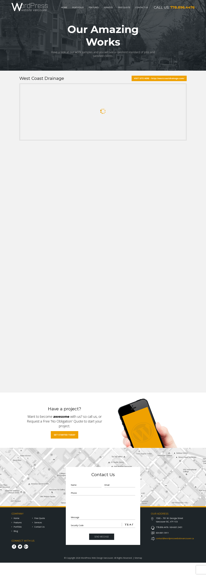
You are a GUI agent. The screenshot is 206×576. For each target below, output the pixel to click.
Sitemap (138, 571)
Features (94, 7)
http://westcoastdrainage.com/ (167, 78)
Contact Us (141, 7)
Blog (16, 544)
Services (108, 7)
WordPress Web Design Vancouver (97, 571)
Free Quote (124, 7)
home (16, 531)
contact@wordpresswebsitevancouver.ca (175, 551)
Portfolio (78, 7)
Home (64, 7)
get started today (64, 448)
